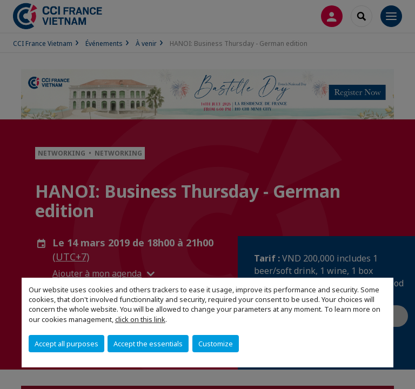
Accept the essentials (148, 343)
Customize (215, 343)
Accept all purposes (66, 343)
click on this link (140, 319)
